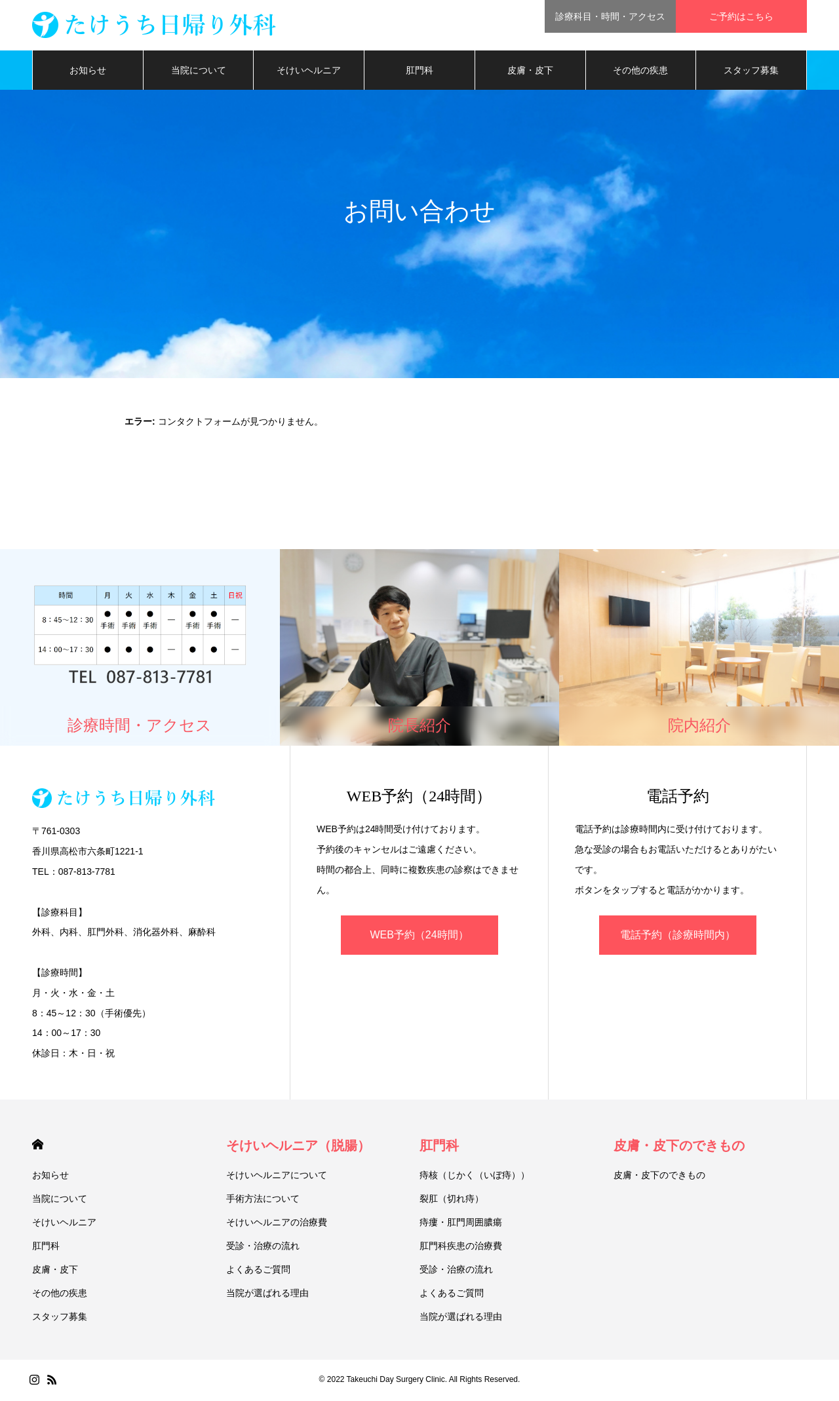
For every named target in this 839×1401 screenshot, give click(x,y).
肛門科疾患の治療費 (461, 1247)
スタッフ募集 (751, 72)
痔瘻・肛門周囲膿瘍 (461, 1224)
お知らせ (87, 72)
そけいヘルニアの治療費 (276, 1224)
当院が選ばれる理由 (267, 1295)
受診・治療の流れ (263, 1247)
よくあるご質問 (258, 1271)
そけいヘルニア (309, 72)
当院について (198, 72)
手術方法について (263, 1200)
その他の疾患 (640, 72)
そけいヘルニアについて (276, 1177)
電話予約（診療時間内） (677, 936)
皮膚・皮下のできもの (679, 1147)
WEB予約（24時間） (419, 936)
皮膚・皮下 (530, 72)
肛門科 (419, 72)
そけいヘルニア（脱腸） (298, 1147)
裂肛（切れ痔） (452, 1200)
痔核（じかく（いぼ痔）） (475, 1177)
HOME (37, 1146)
